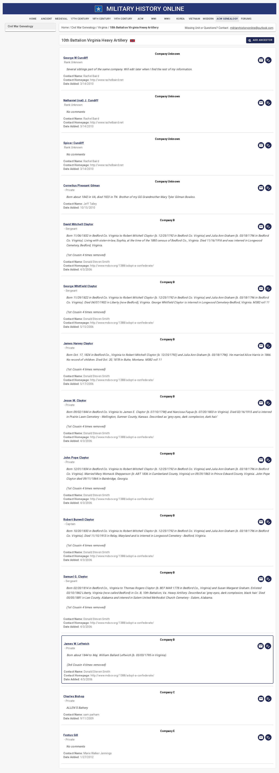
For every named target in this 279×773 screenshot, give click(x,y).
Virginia (102, 27)
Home (65, 27)
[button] (136, 58)
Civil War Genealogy (83, 27)
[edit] (268, 60)
